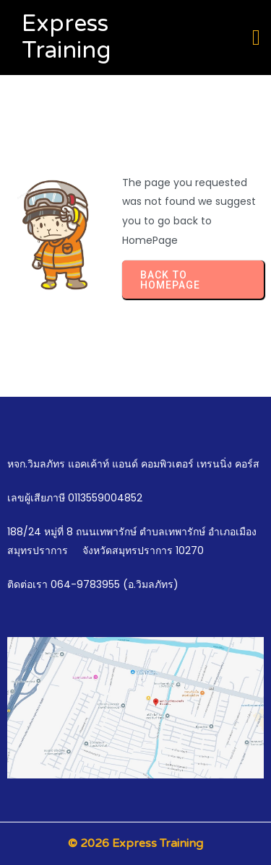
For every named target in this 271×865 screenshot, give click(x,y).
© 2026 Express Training (135, 843)
